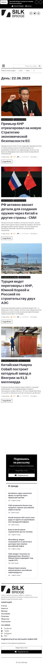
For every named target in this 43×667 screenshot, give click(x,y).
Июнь (28, 70)
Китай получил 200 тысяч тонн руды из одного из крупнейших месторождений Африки (21, 520)
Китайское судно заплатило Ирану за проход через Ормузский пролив (20, 495)
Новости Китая (7, 119)
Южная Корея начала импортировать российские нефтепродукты (20, 570)
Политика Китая (20, 119)
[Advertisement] (21, 39)
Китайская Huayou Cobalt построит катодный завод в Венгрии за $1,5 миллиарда (16, 373)
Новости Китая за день (8, 70)
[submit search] (39, 66)
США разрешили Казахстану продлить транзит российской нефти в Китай (21, 508)
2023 (20, 70)
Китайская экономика (9, 277)
